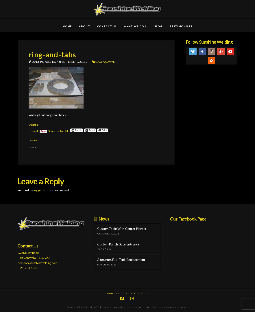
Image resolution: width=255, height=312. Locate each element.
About (120, 293)
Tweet (34, 130)
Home (110, 293)
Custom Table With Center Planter (122, 229)
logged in (39, 190)
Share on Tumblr (58, 130)
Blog (129, 293)
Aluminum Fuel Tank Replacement (121, 260)
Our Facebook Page (188, 218)
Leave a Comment (105, 61)
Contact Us (141, 293)
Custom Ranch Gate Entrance (118, 244)
